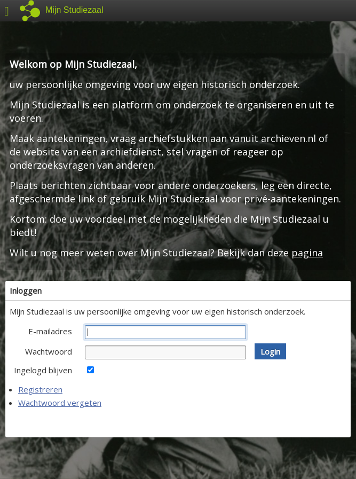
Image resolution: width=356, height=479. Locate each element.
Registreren (40, 389)
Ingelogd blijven (43, 370)
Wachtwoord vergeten (59, 402)
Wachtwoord (48, 351)
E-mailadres (50, 331)
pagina (307, 252)
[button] (270, 351)
